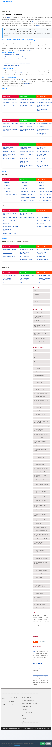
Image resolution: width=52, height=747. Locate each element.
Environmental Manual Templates (39, 317)
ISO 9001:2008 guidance (28, 700)
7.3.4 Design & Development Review (40, 506)
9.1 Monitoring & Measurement (10, 249)
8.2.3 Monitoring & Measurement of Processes (40, 581)
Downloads (14, 5)
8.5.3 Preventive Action (39, 607)
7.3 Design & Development (40, 488)
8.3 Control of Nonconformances (41, 590)
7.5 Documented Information (10, 194)
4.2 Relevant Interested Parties (10, 102)
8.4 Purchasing (6, 223)
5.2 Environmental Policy (26, 126)
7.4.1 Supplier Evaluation (40, 527)
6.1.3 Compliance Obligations (27, 154)
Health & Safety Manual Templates (39, 326)
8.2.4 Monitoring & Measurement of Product (39, 586)
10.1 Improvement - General (10, 275)
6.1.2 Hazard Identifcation (43, 151)
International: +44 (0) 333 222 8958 (9, 698)
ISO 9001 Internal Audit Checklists (39, 321)
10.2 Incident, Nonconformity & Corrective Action (44, 279)
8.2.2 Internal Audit (38, 577)
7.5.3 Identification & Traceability (39, 551)
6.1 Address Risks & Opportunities (8, 148)
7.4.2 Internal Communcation (27, 194)
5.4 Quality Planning (38, 410)
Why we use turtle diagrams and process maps (15, 61)
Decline (48, 743)
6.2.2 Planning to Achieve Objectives (9, 155)
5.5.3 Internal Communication (41, 434)
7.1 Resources (6, 182)
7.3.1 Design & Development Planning (40, 492)
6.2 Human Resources (39, 457)
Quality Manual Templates (40, 312)
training (22, 79)
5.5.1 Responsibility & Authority (41, 426)
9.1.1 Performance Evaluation (27, 249)
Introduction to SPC (26, 706)
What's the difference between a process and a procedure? (18, 63)
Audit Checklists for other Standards (40, 334)
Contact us (5, 692)
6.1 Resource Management (40, 454)
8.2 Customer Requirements (10, 217)
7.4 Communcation (7, 191)
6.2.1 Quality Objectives (9, 151)
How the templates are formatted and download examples (18, 58)
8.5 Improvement (38, 597)
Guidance (35, 5)
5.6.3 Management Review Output (40, 450)
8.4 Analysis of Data (38, 593)
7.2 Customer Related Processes (41, 471)
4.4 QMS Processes (7, 109)
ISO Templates (25, 5)
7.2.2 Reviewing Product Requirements (39, 480)
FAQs (23, 721)
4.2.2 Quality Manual (39, 389)
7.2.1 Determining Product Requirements (40, 476)
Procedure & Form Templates (40, 330)
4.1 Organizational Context (9, 99)
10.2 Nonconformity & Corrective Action (8, 279)
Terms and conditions (27, 712)
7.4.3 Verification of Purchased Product (41, 535)
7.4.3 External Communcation (27, 197)
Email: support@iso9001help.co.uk (10, 701)
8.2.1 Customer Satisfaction (40, 573)
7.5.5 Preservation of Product (40, 558)
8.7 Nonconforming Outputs (10, 233)
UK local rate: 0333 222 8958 (9, 695)
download (26, 83)
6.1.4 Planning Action (25, 158)
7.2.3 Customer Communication (41, 484)
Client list (24, 718)
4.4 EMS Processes (24, 109)
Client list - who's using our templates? (13, 56)
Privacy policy (25, 715)
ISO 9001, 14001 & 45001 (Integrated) (40, 342)
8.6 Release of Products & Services (9, 230)
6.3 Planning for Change (9, 158)
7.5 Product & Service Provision (41, 538)
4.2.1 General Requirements (40, 386)
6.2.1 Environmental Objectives (25, 162)
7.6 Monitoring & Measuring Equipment (40, 563)
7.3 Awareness (6, 188)
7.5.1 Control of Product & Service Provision (40, 543)
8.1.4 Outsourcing (41, 223)
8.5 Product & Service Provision (10, 226)
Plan (34, 46)
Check (35, 357)
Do (34, 354)
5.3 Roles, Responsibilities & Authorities (10, 130)
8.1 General (36, 566)
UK (3, 707)
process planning (20, 50)
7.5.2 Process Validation (39, 547)
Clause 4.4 (34, 21)
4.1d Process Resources (39, 371)
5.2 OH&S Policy (41, 126)
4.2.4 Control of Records (39, 396)
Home (5, 5)
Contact (44, 5)
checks (30, 50)
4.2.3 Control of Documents (40, 393)
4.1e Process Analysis (39, 375)
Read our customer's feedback (11, 54)
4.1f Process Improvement (40, 379)
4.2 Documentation (38, 382)
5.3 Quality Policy (38, 407)
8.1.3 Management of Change (44, 220)
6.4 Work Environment (39, 464)
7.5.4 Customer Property (39, 555)
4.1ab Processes (37, 364)
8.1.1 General (40, 213)
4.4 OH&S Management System (42, 110)
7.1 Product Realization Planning (41, 468)
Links (23, 723)
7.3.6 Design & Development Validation (40, 515)
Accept (42, 743)
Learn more (17, 745)
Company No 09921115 (7, 704)
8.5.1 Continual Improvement (41, 600)
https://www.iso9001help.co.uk (19, 72)
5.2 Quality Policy (7, 126)
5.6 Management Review (39, 437)
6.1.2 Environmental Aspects (27, 151)
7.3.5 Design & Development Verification (40, 510)
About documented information (11, 65)
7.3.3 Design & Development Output (40, 501)
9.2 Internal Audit (7, 253)
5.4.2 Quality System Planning (41, 418)
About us (24, 709)
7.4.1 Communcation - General (27, 191)
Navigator (9, 17)
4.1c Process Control (38, 368)
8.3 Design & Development (9, 220)
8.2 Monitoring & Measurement (41, 570)
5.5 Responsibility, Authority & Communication (41, 422)
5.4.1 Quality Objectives (39, 414)
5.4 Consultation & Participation (41, 134)
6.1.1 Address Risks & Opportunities (25, 148)
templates (41, 29)
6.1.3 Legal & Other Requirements (41, 155)
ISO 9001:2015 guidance (28, 697)
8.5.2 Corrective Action (39, 604)
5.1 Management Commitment (41, 400)
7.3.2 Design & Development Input (40, 497)
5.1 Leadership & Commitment (10, 123)
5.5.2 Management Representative (38, 430)
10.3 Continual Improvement (10, 282)
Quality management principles (29, 703)
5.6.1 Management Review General (40, 442)
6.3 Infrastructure (38, 461)
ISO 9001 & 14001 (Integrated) (41, 338)
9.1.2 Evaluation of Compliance (24, 253)
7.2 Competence (7, 185)
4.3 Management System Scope (10, 105)
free (45, 632)
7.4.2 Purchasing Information (40, 530)
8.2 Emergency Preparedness (27, 217)
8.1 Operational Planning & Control (9, 214)
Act (34, 361)
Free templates (25, 695)
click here (38, 25)
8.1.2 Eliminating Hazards (43, 217)
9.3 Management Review (9, 256)
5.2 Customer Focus (38, 403)
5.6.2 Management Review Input (41, 445)
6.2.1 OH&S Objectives (42, 161)
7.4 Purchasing (37, 523)
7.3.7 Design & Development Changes (40, 519)
